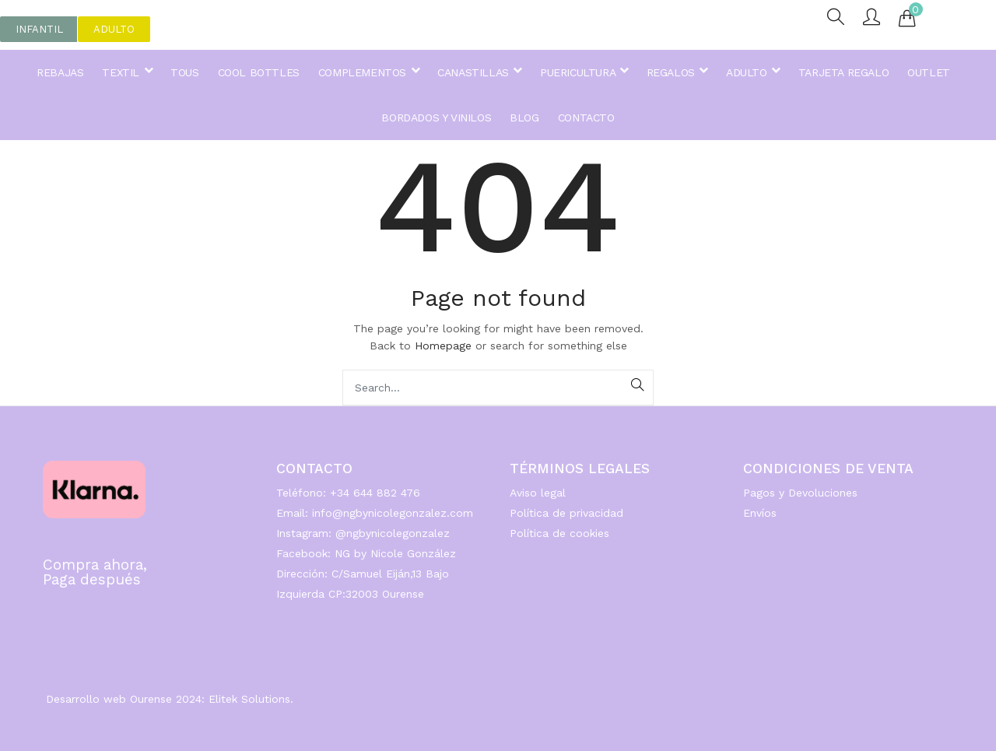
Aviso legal (538, 492)
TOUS (184, 72)
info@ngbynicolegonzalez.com (392, 513)
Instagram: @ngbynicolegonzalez (363, 533)
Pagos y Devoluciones (800, 492)
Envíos (760, 513)
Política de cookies (559, 533)
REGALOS (677, 72)
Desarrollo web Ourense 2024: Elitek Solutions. (169, 699)
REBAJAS (60, 72)
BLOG (524, 117)
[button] (39, 29)
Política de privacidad (566, 513)
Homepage (443, 345)
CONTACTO (586, 117)
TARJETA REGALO (843, 72)
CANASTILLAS (479, 72)
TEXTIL (127, 72)
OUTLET (928, 72)
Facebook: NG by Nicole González (366, 553)
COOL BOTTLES (259, 72)
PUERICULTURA (583, 72)
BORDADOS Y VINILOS (436, 117)
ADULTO (753, 72)
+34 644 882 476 (375, 492)
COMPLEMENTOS (368, 72)
